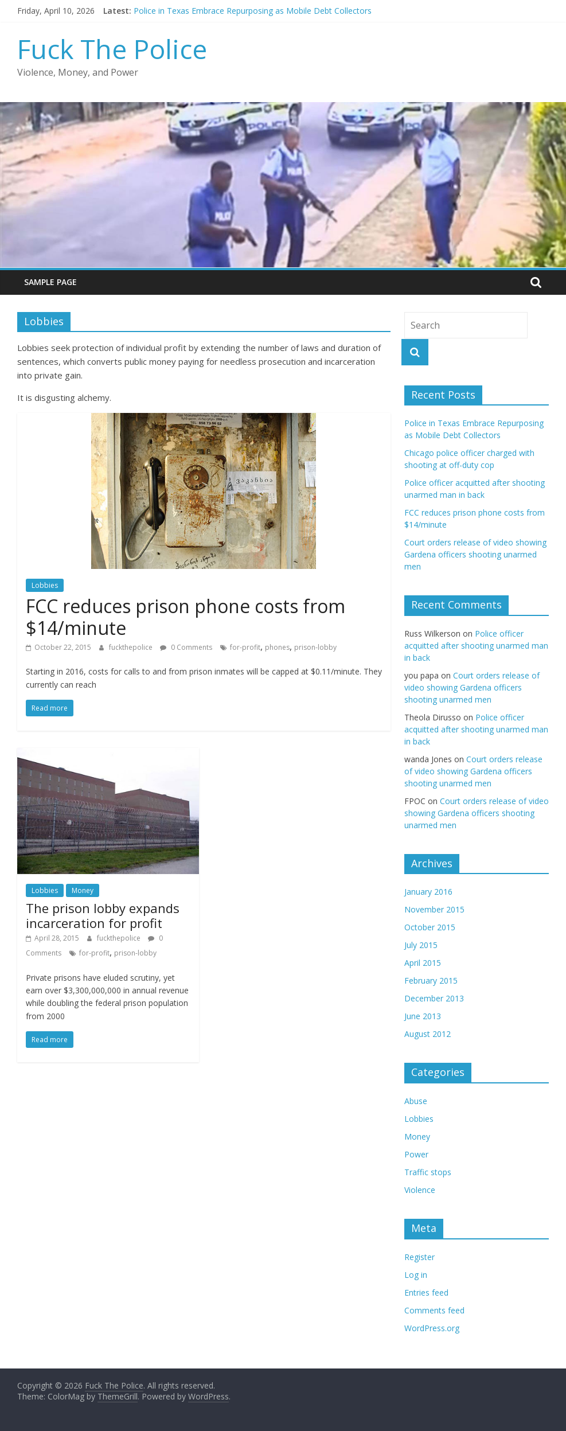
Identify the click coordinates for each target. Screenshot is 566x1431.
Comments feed (434, 1310)
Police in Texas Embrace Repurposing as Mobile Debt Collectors (253, 10)
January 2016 (428, 891)
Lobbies (45, 585)
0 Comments (186, 647)
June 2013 (422, 1016)
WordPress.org (431, 1328)
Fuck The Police (112, 49)
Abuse (415, 1100)
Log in (415, 1274)
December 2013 (434, 998)
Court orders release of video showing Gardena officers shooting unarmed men (475, 554)
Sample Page (50, 281)
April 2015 (422, 962)
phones (277, 647)
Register (419, 1256)
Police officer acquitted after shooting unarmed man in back (476, 645)
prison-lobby (315, 647)
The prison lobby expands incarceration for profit (102, 915)
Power (416, 1154)
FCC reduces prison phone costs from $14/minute (185, 617)
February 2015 (431, 980)
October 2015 (429, 927)
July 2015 (421, 944)
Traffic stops (427, 1172)
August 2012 (427, 1033)
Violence (419, 1189)
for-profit (245, 647)
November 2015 (434, 909)
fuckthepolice (131, 647)
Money (82, 890)
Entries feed (426, 1292)
